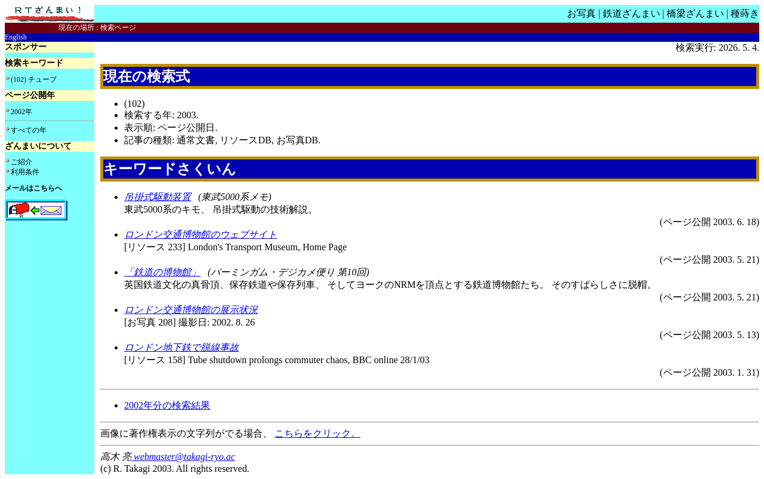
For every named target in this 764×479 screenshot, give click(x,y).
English (16, 37)
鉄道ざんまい (631, 13)
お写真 (581, 13)
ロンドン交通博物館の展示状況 (191, 310)
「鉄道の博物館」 (162, 272)
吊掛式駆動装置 (157, 197)
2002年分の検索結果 (167, 405)
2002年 (21, 112)
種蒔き (745, 13)
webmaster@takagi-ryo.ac (183, 457)
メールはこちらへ (33, 188)
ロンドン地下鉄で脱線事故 (181, 347)
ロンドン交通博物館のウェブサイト (200, 234)
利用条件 (25, 172)
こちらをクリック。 (318, 433)
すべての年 (29, 130)
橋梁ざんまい (695, 13)
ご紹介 (21, 162)
